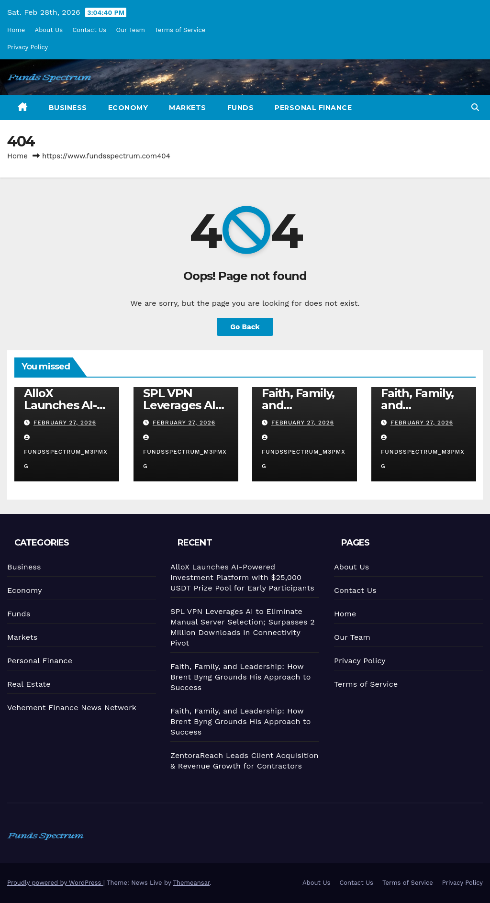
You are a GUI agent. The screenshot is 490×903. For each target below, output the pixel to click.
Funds (240, 107)
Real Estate (28, 683)
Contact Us (89, 29)
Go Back (245, 327)
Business (68, 107)
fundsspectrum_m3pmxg (66, 452)
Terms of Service (180, 29)
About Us (49, 29)
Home (16, 29)
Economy (128, 107)
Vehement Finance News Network (71, 707)
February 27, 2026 (64, 422)
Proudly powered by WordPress (55, 882)
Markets (187, 107)
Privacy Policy (27, 47)
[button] (475, 107)
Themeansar (191, 882)
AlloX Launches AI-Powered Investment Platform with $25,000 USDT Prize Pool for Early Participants (241, 577)
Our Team (130, 29)
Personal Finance (313, 107)
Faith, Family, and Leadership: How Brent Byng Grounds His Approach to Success (240, 676)
